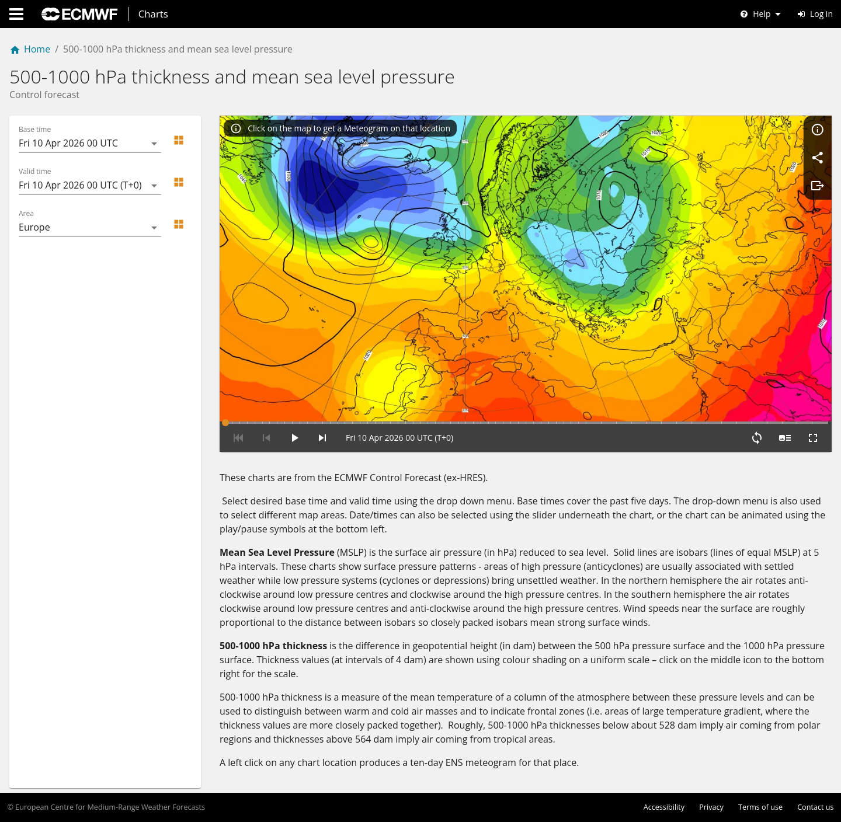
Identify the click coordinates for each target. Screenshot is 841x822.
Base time (35, 129)
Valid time (35, 171)
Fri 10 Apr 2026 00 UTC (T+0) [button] (80, 185)
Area (26, 213)
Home (29, 49)
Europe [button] (34, 227)
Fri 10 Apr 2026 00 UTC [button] (68, 143)
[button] (179, 140)
